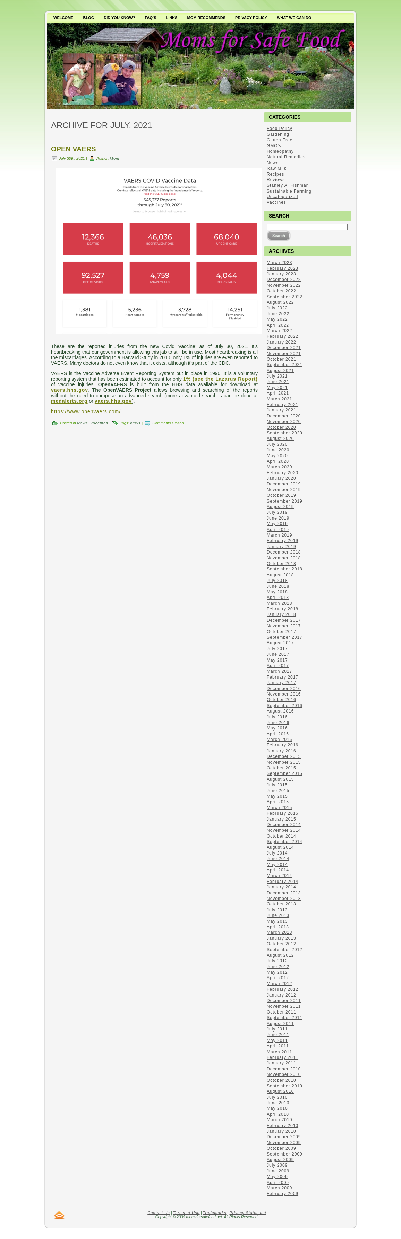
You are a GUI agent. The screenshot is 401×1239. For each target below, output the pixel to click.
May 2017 (277, 660)
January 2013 (281, 938)
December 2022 (284, 279)
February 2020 (282, 472)
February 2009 (282, 1193)
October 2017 (281, 631)
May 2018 (277, 592)
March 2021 (279, 399)
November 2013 (284, 898)
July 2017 (277, 648)
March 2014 (279, 875)
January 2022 (281, 342)
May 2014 (277, 864)
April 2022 (278, 325)
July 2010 (277, 1097)
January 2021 (281, 410)
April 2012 (278, 977)
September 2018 (284, 569)
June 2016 (278, 722)
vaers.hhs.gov (69, 390)
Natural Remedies (286, 156)
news (135, 423)
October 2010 (281, 1080)
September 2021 (284, 364)
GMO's (274, 145)
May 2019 (277, 523)
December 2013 (284, 893)
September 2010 (284, 1085)
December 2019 (284, 483)
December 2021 (284, 347)
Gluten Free (279, 140)
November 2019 (284, 489)
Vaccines (99, 423)
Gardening (278, 134)
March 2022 (279, 330)
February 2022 (282, 336)
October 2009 (281, 1148)
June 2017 (278, 654)
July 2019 (277, 512)
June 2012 (278, 966)
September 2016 (284, 705)
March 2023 (279, 262)
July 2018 (277, 580)
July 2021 (277, 376)
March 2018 (279, 603)
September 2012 (284, 949)
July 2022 (277, 308)
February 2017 (282, 677)
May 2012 (277, 972)
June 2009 (278, 1171)
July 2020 (277, 444)
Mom (114, 158)
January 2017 (281, 682)
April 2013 (278, 926)
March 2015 (279, 807)
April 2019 (278, 529)
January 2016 (281, 751)
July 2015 (277, 784)
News (82, 423)
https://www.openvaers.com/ (86, 411)
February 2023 (282, 268)
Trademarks (215, 1213)
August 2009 (280, 1159)
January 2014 (281, 887)
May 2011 (277, 1040)
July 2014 (277, 853)
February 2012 (282, 989)
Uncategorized (282, 196)
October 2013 (281, 904)
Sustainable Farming (289, 191)
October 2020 (281, 427)
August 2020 (280, 438)
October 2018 (281, 563)
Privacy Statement (248, 1213)
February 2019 (282, 540)
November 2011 (284, 1006)
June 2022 (278, 313)
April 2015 (278, 801)
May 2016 (277, 728)
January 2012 (281, 995)
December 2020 (284, 416)
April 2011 (278, 1046)
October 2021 (281, 359)
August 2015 (280, 779)
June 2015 (278, 790)
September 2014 (284, 841)
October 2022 (281, 291)
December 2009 (284, 1136)
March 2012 (279, 983)
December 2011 (284, 1000)
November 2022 (284, 285)
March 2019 (279, 535)
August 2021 (280, 370)
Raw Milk (277, 168)
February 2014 (282, 881)
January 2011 (281, 1063)
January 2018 (281, 614)
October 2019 (281, 495)
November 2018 (284, 558)
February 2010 (282, 1125)
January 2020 (281, 478)
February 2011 (282, 1057)
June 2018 (278, 586)
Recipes (275, 174)
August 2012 (280, 955)
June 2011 (278, 1034)
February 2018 (282, 609)
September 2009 (284, 1154)
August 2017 (280, 642)
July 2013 (277, 910)
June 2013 (278, 915)
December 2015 (284, 756)
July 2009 (277, 1165)
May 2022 (277, 319)
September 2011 (284, 1017)
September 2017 (284, 637)
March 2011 (279, 1052)
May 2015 (277, 796)
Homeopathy (280, 151)
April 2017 (278, 665)
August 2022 (280, 302)
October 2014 (281, 836)
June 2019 (278, 518)
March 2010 (279, 1119)
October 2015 (281, 767)
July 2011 (277, 1029)
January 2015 (281, 819)
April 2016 (278, 734)
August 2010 (280, 1091)
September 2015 (284, 773)
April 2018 (278, 597)
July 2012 (277, 960)
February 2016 (282, 745)
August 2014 (280, 847)
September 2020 (284, 433)
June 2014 (278, 858)
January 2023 (281, 274)
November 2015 (284, 762)
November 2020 (284, 421)
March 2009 (279, 1188)
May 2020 (277, 455)
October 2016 (281, 699)
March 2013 (279, 932)
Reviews (276, 179)
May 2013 (277, 921)
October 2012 (281, 943)
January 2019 (281, 546)
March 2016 (279, 739)
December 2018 (284, 552)
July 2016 (277, 717)
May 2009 (277, 1176)
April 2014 (278, 870)
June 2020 (278, 450)
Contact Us (158, 1213)
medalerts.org (69, 401)
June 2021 (278, 381)
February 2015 (282, 813)
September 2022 (284, 296)
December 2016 (284, 688)
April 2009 (278, 1182)
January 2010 (281, 1131)
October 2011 (281, 1012)
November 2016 (284, 694)
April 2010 (278, 1114)
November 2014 (284, 830)
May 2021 (277, 387)
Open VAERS (73, 149)
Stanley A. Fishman (288, 185)
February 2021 (282, 404)
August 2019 (280, 506)
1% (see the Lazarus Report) (220, 379)
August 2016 (280, 711)
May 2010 (277, 1108)
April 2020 (278, 461)
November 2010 (284, 1074)
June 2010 (278, 1102)
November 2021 (284, 353)
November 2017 (284, 625)
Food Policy (279, 128)
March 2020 (279, 466)
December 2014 (284, 824)
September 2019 (284, 501)
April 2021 (278, 393)
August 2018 (280, 575)
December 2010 (284, 1069)
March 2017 (279, 671)
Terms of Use (186, 1213)
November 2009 (284, 1142)
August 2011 (280, 1023)
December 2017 (284, 620)
